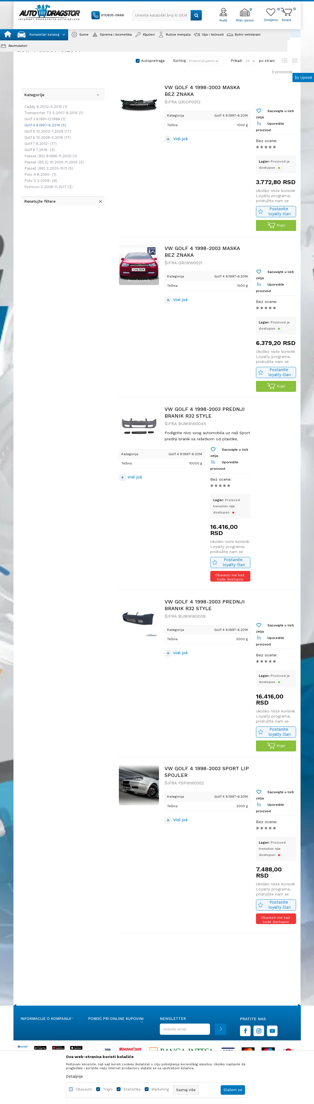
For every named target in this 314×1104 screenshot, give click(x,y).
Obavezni (84, 1089)
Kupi (275, 234)
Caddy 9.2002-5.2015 (43, 84)
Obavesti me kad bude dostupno (230, 602)
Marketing (160, 1089)
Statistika (131, 1089)
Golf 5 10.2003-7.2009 (45, 109)
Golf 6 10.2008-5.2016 (45, 115)
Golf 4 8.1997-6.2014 (43, 103)
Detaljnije (74, 1076)
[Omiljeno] (271, 19)
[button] (167, 15)
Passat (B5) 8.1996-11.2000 (48, 134)
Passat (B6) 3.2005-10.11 (46, 146)
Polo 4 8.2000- (38, 152)
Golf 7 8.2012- (38, 121)
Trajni (107, 1089)
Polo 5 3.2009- (38, 158)
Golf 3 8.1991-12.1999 (42, 97)
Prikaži (236, 61)
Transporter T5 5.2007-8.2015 (51, 91)
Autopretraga (153, 61)
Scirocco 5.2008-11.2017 (46, 165)
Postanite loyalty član (279, 220)
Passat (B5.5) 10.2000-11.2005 (51, 140)
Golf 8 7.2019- (37, 128)
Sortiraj (179, 61)
